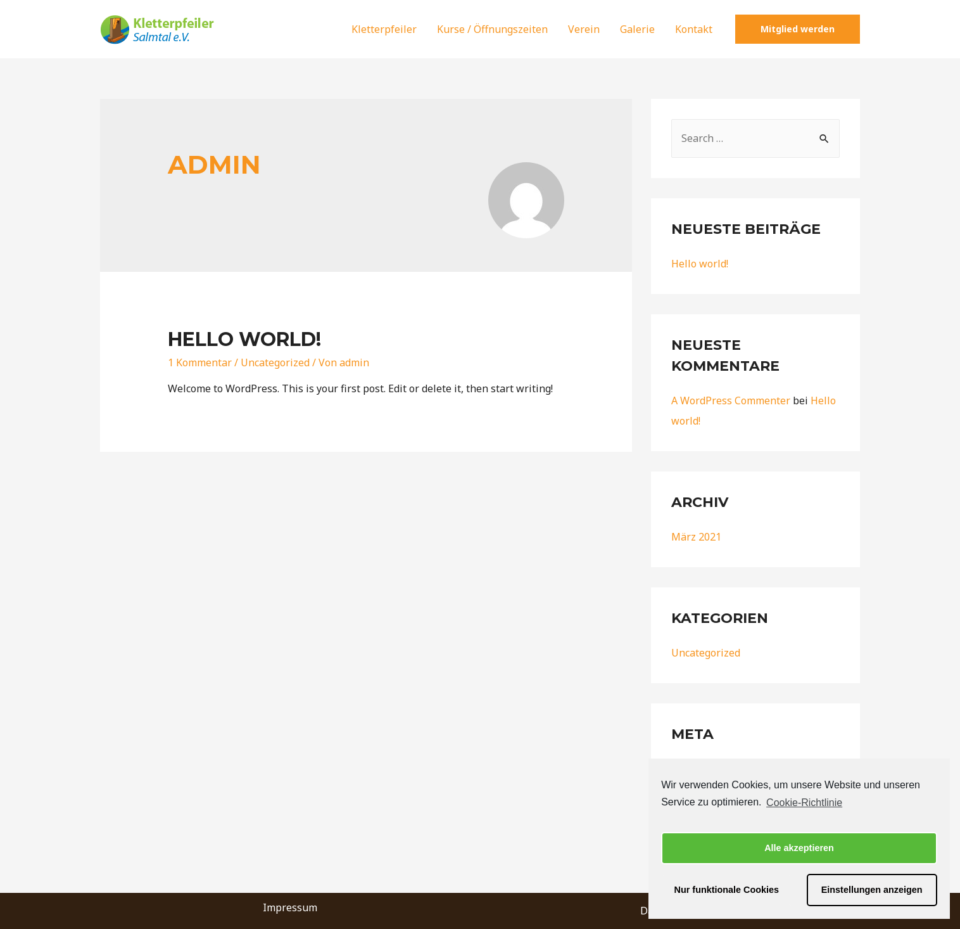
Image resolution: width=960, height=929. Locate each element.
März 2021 (696, 537)
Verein (584, 29)
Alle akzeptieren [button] (799, 848)
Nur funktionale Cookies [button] (727, 890)
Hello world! (244, 339)
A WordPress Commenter (730, 400)
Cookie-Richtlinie (804, 802)
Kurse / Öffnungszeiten (492, 29)
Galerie (637, 29)
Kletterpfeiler (384, 29)
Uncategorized (275, 362)
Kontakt (693, 29)
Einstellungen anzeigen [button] (872, 890)
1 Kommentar (200, 362)
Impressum (290, 907)
